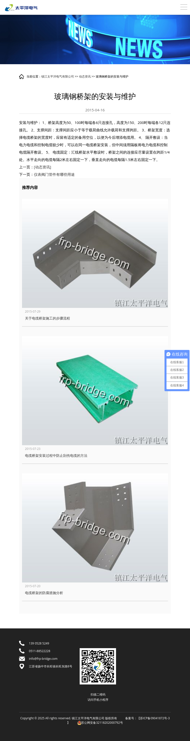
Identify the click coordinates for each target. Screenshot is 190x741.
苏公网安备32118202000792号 (100, 723)
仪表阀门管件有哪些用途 (54, 174)
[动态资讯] (42, 166)
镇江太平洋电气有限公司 (57, 76)
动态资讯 (85, 76)
